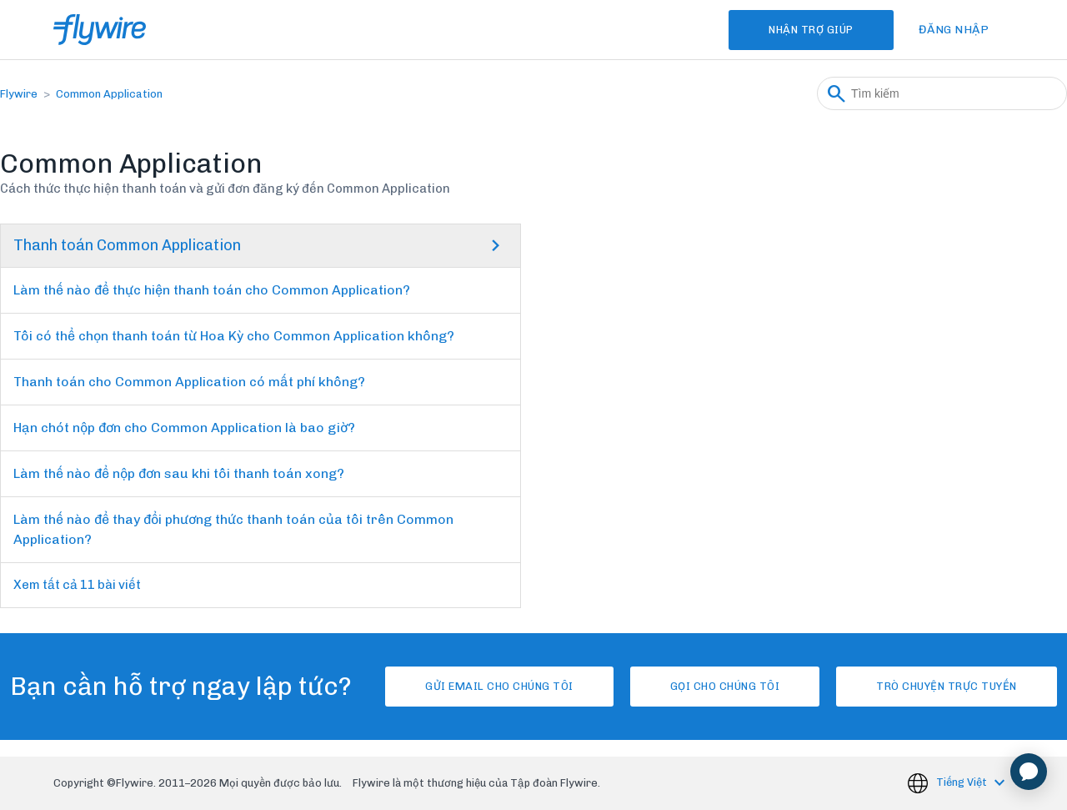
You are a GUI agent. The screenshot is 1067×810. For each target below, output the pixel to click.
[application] (1028, 771)
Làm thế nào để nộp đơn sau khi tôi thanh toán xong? (178, 473)
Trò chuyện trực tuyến (946, 686)
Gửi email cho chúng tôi (499, 686)
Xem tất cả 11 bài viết (77, 584)
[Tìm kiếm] (942, 93)
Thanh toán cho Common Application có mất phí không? (189, 382)
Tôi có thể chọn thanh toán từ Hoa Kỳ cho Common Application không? (233, 336)
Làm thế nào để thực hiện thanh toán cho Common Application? (211, 290)
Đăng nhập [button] (954, 30)
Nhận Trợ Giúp (811, 29)
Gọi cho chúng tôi (725, 686)
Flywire (19, 94)
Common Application (109, 94)
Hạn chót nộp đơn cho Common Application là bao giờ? (184, 427)
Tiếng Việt (962, 782)
